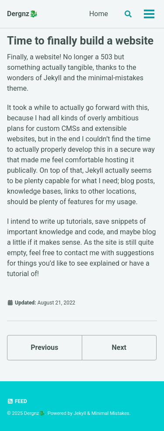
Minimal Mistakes (110, 413)
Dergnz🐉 (22, 14)
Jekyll (80, 413)
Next (119, 347)
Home (98, 14)
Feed (17, 401)
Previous (44, 347)
